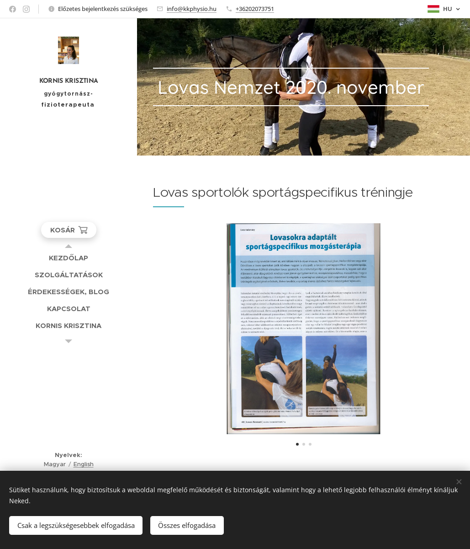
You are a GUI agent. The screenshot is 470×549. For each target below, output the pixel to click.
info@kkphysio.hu (192, 9)
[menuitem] (68, 258)
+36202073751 (255, 9)
